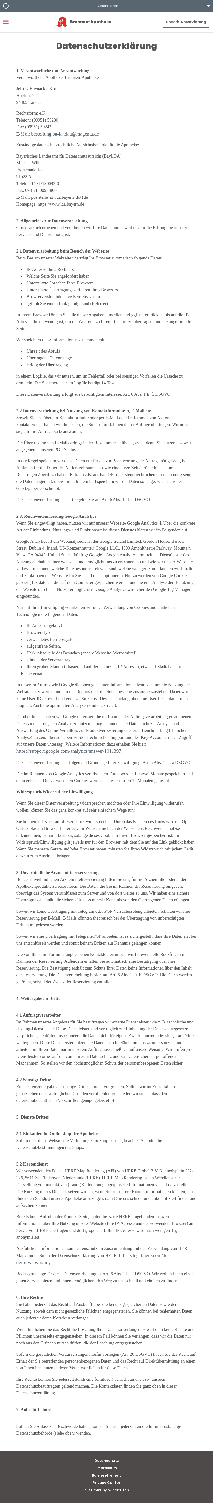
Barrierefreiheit (106, 1475)
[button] (106, 6)
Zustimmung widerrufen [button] (106, 1490)
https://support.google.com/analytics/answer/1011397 (68, 751)
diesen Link (73, 821)
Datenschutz (106, 1460)
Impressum (106, 1468)
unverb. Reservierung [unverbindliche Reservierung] (186, 21)
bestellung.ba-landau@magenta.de (65, 133)
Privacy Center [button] (106, 1482)
